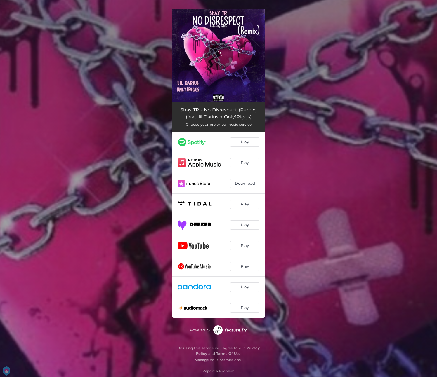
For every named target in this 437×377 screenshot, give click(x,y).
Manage (202, 360)
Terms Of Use (228, 353)
